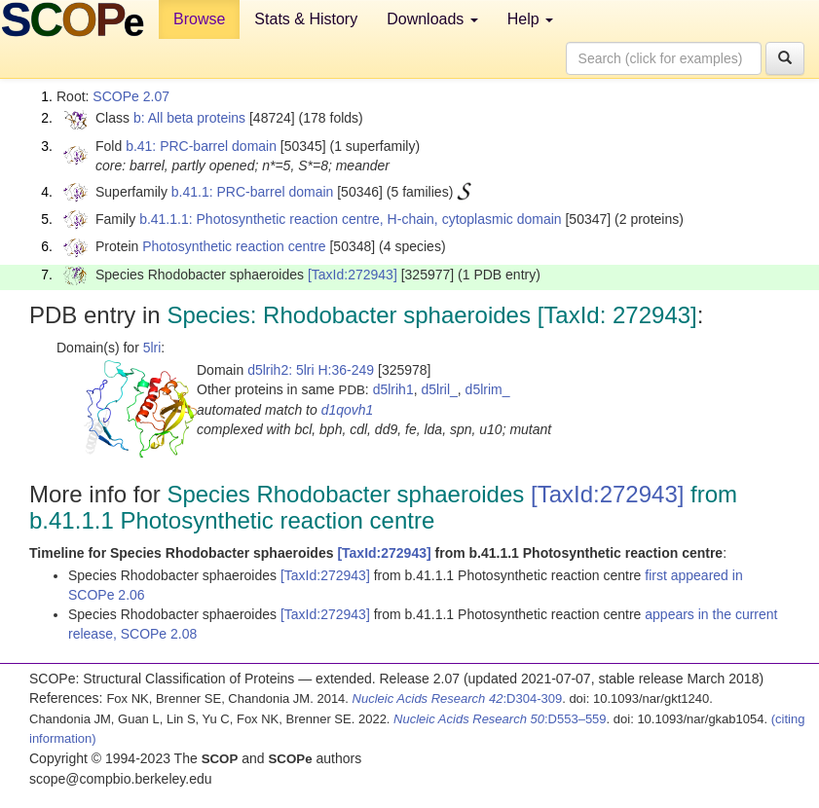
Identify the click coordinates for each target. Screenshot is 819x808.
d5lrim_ (487, 389)
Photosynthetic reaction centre (233, 246)
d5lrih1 (393, 389)
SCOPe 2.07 (131, 96)
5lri (152, 347)
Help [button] (530, 19)
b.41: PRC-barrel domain (201, 146)
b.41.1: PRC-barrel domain (252, 192)
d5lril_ (439, 389)
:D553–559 (500, 719)
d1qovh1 (347, 410)
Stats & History (305, 19)
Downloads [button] (432, 19)
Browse (199, 19)
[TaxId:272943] (352, 274)
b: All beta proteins (189, 118)
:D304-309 (458, 698)
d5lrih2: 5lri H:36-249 (310, 370)
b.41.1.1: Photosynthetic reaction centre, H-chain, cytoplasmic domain (350, 219)
